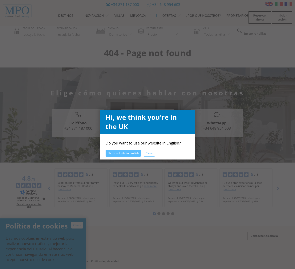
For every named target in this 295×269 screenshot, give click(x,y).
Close (149, 153)
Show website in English (123, 153)
